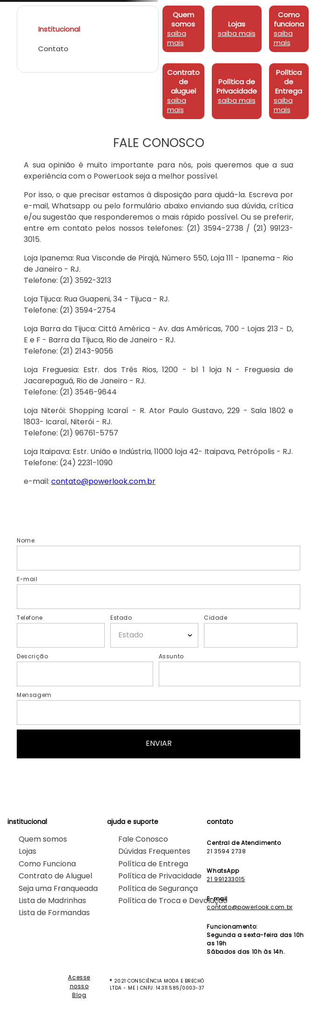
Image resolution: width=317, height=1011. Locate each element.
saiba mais (176, 38)
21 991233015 (226, 879)
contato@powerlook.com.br (103, 481)
